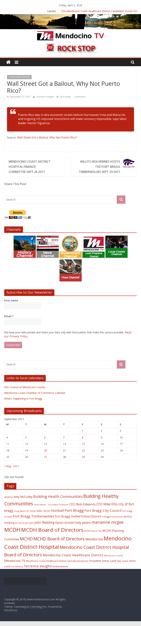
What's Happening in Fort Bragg (23, 403)
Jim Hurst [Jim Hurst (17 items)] (19, 527)
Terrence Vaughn (45, 96)
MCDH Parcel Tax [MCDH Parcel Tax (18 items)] (93, 535)
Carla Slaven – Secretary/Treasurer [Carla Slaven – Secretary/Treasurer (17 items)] (51, 509)
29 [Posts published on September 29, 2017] (83, 461)
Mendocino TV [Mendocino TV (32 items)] (14, 565)
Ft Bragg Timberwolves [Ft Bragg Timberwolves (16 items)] (112, 521)
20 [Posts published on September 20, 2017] (45, 455)
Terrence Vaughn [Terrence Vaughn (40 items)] (38, 570)
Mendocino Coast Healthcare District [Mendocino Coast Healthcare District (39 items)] (73, 559)
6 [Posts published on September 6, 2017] (45, 442)
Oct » (16, 471)
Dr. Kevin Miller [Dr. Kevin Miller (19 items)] (35, 515)
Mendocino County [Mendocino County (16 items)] (113, 560)
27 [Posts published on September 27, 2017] (45, 461)
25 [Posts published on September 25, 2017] (7, 461)
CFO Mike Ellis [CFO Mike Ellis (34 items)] (107, 509)
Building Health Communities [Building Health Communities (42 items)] (58, 501)
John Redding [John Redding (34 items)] (45, 527)
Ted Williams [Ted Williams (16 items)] (17, 571)
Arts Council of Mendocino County (24, 392)
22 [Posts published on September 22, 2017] (83, 455)
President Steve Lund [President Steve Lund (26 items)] (102, 565)
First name (11, 305)
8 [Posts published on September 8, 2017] (82, 442)
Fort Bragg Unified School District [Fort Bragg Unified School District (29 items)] (78, 521)
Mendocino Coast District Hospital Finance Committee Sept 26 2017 (27, 169)
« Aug (7, 471)
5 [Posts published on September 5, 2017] (26, 442)
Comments (79, 96)
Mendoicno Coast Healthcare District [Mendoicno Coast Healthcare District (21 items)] (46, 565)
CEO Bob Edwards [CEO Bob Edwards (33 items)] (82, 509)
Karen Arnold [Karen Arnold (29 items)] (64, 527)
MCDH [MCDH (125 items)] (12, 534)
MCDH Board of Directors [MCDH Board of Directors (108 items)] (52, 534)
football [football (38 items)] (57, 515)
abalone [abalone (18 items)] (8, 501)
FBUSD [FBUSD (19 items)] (46, 515)
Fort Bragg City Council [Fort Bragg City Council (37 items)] (103, 515)
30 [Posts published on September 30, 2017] (102, 461)
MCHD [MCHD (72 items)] (26, 543)
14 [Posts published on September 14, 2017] (64, 448)
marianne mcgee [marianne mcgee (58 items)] (108, 527)
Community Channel (19, 76)
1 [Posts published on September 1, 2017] (82, 435)
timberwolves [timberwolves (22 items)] (60, 571)
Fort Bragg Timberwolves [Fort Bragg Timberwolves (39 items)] (33, 521)
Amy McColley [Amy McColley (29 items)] (23, 501)
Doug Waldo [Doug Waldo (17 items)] (20, 515)
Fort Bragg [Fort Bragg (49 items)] (74, 515)
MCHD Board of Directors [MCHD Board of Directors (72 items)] (59, 543)
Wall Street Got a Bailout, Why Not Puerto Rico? (47, 137)
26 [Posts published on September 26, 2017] (26, 461)
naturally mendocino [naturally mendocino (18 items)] (77, 565)
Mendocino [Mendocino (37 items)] (94, 544)
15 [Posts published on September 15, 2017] (83, 448)
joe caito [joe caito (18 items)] (29, 527)
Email (9, 321)
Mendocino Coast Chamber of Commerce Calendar (34, 397)
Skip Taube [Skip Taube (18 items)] (122, 565)
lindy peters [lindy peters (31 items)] (82, 527)
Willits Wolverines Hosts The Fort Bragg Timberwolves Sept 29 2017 (100, 169)
